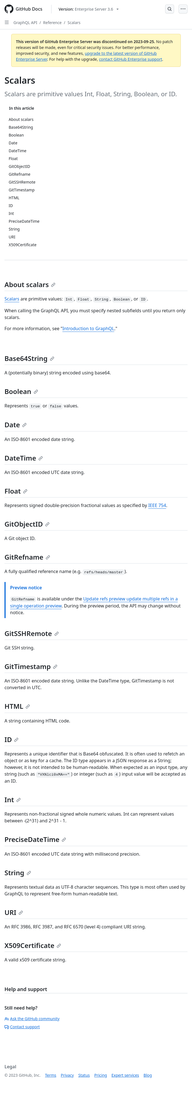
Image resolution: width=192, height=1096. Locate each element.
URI (13, 912)
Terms (50, 1075)
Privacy (67, 1075)
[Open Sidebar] (6, 22)
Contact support (22, 1026)
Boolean (21, 391)
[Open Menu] (183, 8)
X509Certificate (32, 945)
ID (11, 739)
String (17, 872)
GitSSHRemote (31, 633)
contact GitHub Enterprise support (130, 59)
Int (12, 799)
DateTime (23, 458)
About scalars (29, 284)
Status (84, 1075)
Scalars (73, 22)
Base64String (29, 358)
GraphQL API (25, 22)
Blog (148, 1075)
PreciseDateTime (35, 839)
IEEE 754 (157, 505)
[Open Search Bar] (169, 8)
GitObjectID (27, 524)
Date (15, 424)
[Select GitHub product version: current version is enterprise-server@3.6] (88, 9)
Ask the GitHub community (32, 1018)
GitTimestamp (30, 666)
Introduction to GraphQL (88, 328)
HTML (17, 706)
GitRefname (27, 557)
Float (15, 491)
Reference (52, 22)
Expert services (125, 1075)
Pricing (100, 1075)
